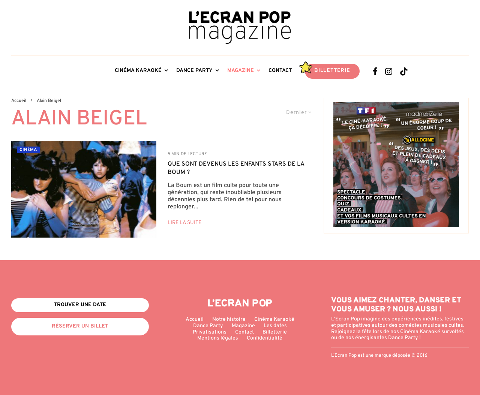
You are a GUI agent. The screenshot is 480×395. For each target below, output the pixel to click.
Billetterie (332, 70)
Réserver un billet (80, 326)
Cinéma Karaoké (138, 70)
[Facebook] (375, 71)
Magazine (240, 70)
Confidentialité (264, 338)
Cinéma (28, 150)
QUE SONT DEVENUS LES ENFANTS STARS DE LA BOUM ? (236, 168)
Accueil (195, 319)
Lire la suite (184, 223)
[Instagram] (388, 71)
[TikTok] (404, 71)
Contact (280, 70)
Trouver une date (80, 305)
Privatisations (209, 332)
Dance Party (194, 70)
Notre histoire (229, 319)
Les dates (275, 326)
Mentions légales (217, 338)
